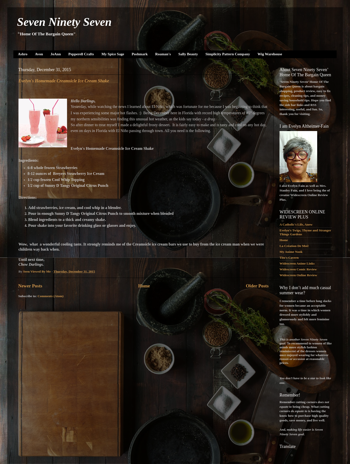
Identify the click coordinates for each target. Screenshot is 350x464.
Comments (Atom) (51, 296)
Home (144, 285)
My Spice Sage (112, 54)
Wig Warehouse (270, 54)
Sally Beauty (188, 54)
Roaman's (163, 54)
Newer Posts (30, 285)
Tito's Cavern (289, 257)
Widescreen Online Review (298, 275)
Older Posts (257, 285)
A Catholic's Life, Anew (296, 224)
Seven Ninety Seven (64, 21)
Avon (39, 54)
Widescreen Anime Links (297, 263)
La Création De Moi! (294, 246)
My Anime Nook (291, 252)
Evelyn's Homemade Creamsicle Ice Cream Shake (63, 80)
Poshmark (140, 54)
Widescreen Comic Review (298, 269)
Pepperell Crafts (81, 54)
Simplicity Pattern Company (227, 54)
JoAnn (56, 54)
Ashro (22, 54)
